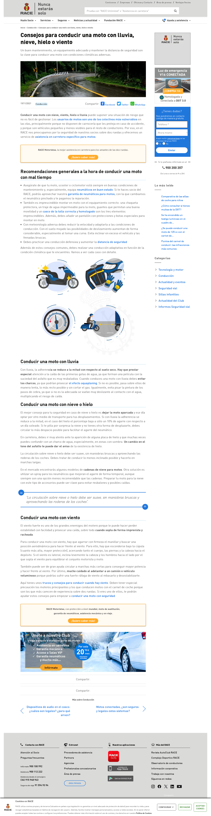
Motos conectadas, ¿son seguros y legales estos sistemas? (117, 711)
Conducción (41, 104)
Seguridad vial (168, 288)
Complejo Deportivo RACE (165, 760)
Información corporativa (164, 770)
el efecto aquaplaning (83, 384)
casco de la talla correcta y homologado (69, 212)
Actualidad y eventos (172, 282)
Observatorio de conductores (166, 765)
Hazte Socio (26, 20)
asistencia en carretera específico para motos (65, 136)
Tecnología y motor (171, 269)
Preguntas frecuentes (32, 760)
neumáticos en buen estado (95, 190)
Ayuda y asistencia (177, 20)
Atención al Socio (29, 754)
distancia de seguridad (112, 243)
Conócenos (110, 3)
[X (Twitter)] (166, 787)
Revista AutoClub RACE (164, 754)
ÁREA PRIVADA (75, 785)
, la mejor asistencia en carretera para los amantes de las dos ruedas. (83, 149)
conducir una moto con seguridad (93, 597)
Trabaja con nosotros (162, 776)
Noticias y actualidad (85, 20)
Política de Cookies (144, 813)
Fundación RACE (113, 20)
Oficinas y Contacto (143, 3)
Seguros (62, 20)
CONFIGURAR (167, 807)
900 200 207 (174, 168)
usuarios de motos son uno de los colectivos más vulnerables (97, 119)
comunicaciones (173, 138)
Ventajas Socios (183, 3)
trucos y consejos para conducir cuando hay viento (75, 584)
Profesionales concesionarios (80, 770)
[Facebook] (159, 787)
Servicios (45, 20)
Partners (69, 760)
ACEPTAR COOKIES (200, 807)
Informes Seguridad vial (174, 306)
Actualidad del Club (171, 300)
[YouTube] (179, 787)
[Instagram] (153, 787)
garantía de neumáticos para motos (91, 195)
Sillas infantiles (169, 294)
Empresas (125, 3)
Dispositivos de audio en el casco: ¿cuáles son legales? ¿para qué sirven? (48, 713)
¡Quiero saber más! (83, 158)
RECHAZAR (185, 807)
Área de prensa (164, 3)
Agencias (69, 765)
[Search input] (129, 11)
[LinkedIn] (172, 787)
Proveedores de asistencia (78, 754)
